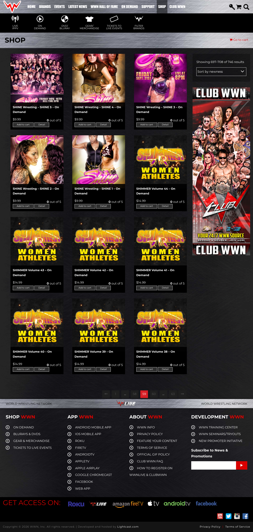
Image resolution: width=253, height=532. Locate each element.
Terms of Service (237, 526)
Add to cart (23, 124)
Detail (41, 124)
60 (154, 394)
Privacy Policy (210, 526)
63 (173, 394)
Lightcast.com (128, 526)
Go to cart (239, 40)
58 (135, 394)
